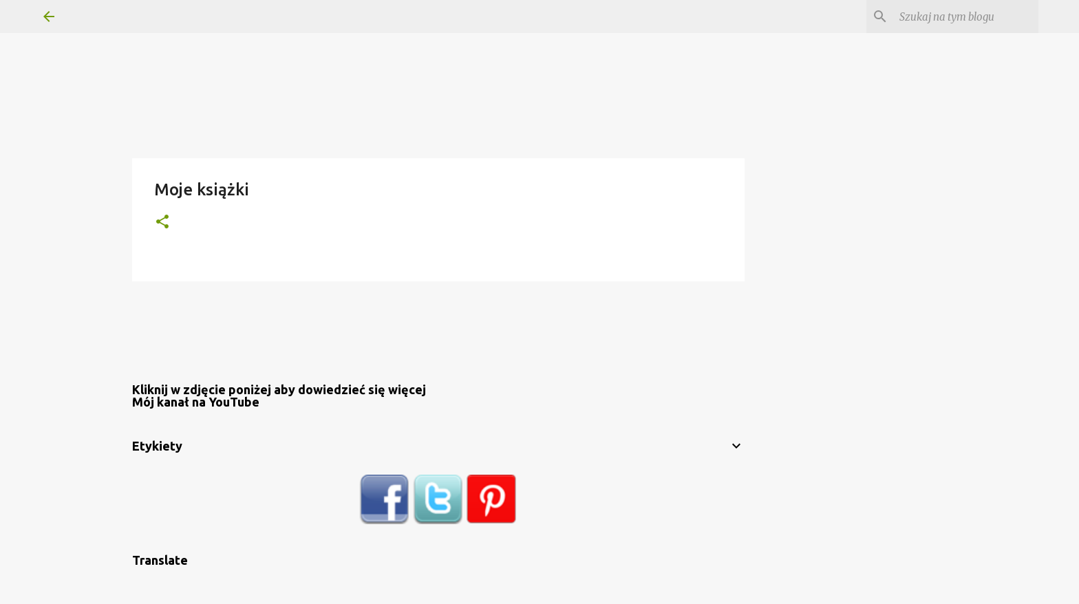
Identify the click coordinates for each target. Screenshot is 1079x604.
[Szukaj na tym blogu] (966, 16)
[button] (162, 222)
